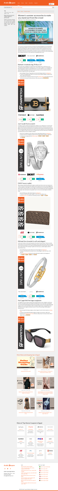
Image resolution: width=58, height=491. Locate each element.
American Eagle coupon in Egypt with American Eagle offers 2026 (28, 478)
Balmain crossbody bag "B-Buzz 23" (30, 64)
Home (19, 11)
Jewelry (12, 12)
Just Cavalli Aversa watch (26, 124)
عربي (53, 1)
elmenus (50, 453)
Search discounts (8, 7)
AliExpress (30, 429)
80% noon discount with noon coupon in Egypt (28, 481)
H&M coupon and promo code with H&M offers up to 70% (29, 473)
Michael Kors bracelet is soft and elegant (31, 241)
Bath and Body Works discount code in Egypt (28, 476)
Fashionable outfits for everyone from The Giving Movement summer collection (45, 393)
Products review (27, 11)
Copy (24, 60)
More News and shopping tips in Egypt (28, 355)
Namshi (20, 441)
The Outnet (50, 429)
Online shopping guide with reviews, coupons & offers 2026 (27, 468)
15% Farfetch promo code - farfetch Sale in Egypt (28, 471)
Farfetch (40, 429)
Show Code (31, 60)
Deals (22, 11)
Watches (5, 13)
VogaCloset (50, 441)
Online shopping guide (26, 371)
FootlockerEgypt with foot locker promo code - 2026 (28, 483)
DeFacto (21, 429)
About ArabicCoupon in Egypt (26, 466)
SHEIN (31, 441)
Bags (10, 12)
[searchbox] (32, 7)
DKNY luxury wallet (25, 183)
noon (40, 453)
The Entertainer (30, 453)
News (19, 5)
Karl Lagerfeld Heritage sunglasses (29, 300)
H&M (21, 453)
